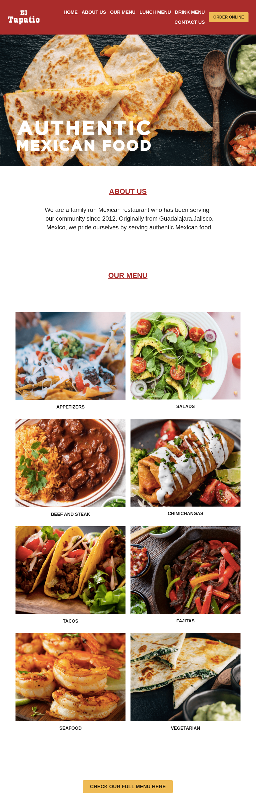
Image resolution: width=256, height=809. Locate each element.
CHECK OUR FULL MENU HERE (128, 485)
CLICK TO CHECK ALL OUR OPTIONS (128, 568)
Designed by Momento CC (226, 768)
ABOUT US (46, 757)
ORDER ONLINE (228, 17)
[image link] (24, 17)
